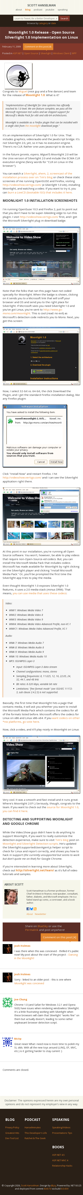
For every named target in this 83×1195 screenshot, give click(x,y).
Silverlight (46, 53)
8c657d (47, 1188)
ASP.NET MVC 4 (60, 1160)
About (30, 914)
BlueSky (43, 926)
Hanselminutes (33, 1127)
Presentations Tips (62, 1132)
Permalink (31, 930)
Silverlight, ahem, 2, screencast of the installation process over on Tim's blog (37, 175)
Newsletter (40, 914)
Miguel (23, 91)
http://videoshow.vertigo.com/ (22, 185)
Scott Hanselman (41, 5)
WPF (74, 53)
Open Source (31, 53)
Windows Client (61, 53)
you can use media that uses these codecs (40, 593)
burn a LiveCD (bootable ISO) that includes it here (40, 192)
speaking (62, 9)
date (53, 23)
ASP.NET (17, 53)
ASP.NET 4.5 (58, 1154)
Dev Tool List (12, 1138)
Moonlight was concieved (29, 983)
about (19, 9)
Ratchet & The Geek (35, 1138)
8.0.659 (64, 1188)
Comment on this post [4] (38, 46)
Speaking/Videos (61, 1127)
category (43, 23)
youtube (49, 9)
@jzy (53, 1185)
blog (28, 9)
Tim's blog (61, 840)
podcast (38, 9)
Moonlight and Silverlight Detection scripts (30, 843)
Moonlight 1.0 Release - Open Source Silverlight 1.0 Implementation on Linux (41, 35)
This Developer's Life (36, 1132)
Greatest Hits (12, 1132)
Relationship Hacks (62, 1165)
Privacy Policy (12, 1127)
